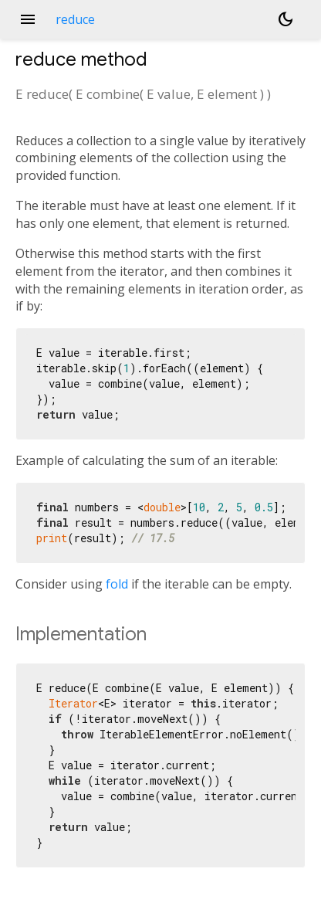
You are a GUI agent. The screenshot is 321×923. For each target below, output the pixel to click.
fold (117, 583)
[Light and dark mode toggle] (285, 19)
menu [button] (28, 19)
